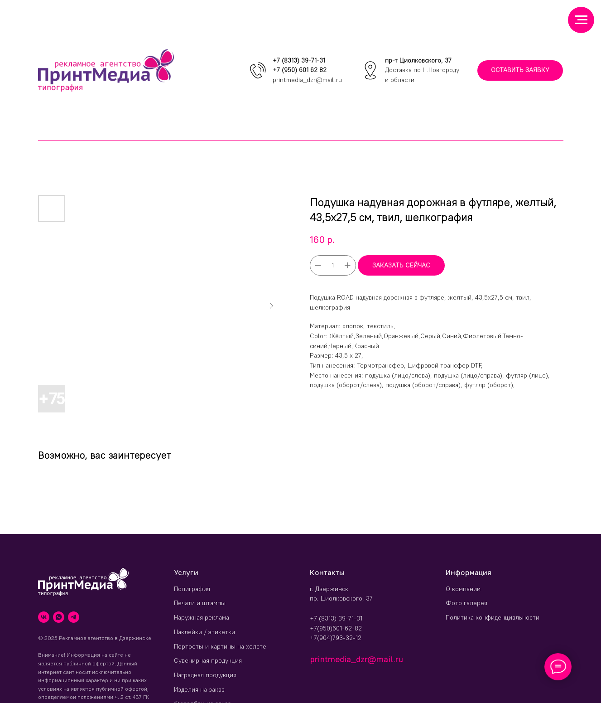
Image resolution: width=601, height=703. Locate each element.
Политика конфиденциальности (492, 617)
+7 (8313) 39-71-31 (299, 60)
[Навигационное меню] (581, 19)
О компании (463, 589)
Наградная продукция (205, 675)
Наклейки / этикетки (204, 632)
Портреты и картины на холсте (220, 646)
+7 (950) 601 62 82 (300, 70)
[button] (520, 70)
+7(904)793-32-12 (335, 638)
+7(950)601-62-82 (336, 628)
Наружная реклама (201, 617)
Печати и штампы (200, 603)
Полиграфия (192, 589)
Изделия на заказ (199, 689)
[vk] (43, 617)
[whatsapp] (58, 617)
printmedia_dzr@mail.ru (307, 80)
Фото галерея (466, 603)
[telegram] (73, 617)
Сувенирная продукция (208, 660)
